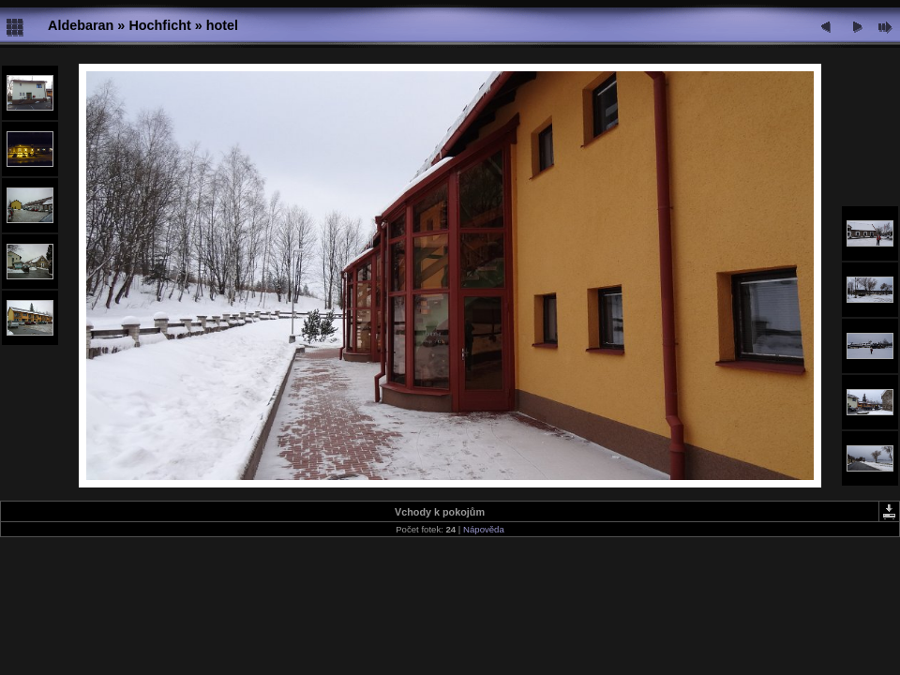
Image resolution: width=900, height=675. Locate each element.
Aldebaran (80, 25)
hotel (222, 25)
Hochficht (159, 25)
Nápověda (483, 529)
